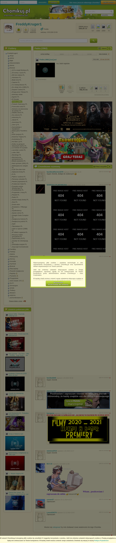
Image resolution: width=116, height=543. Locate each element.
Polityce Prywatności (101, 540)
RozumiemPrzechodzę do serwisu (58, 283)
